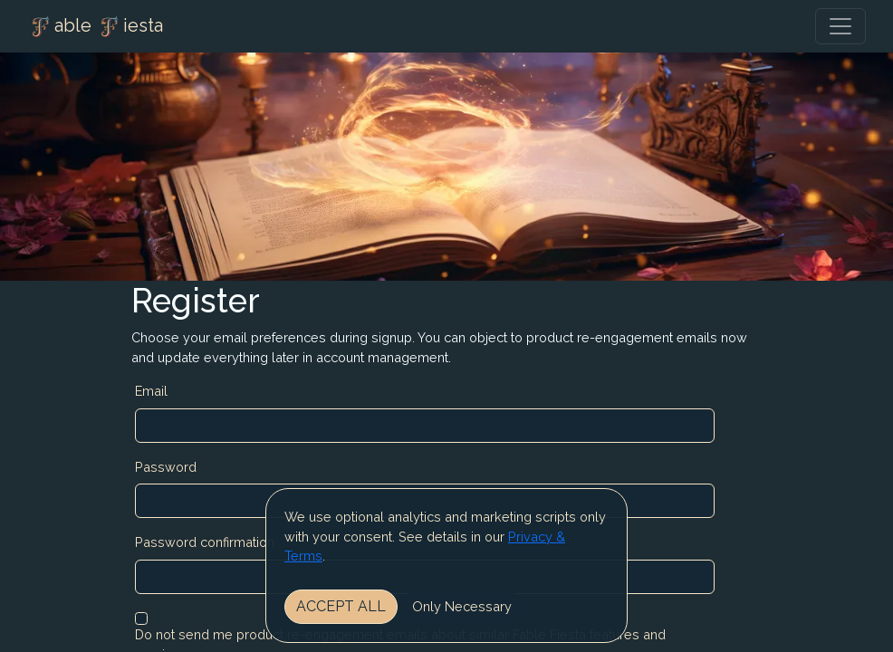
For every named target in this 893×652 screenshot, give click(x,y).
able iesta (95, 27)
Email (151, 390)
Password (166, 467)
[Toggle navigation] (840, 26)
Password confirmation (204, 542)
